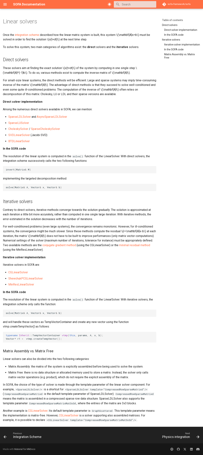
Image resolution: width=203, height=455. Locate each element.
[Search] (135, 4)
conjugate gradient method (59, 245)
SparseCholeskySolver (45, 129)
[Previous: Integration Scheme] (23, 436)
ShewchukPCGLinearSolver (25, 278)
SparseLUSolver (18, 123)
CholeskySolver (18, 129)
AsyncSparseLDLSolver (52, 116)
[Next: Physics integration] (180, 436)
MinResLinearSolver (21, 284)
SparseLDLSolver (19, 116)
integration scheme (27, 35)
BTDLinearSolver (19, 141)
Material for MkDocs (24, 449)
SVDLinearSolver (19, 135)
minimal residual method (134, 245)
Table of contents (172, 20)
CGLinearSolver (18, 272)
